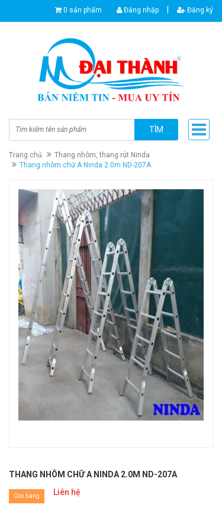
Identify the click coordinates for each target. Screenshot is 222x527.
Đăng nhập (138, 10)
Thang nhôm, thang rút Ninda (102, 155)
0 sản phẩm (82, 10)
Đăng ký (195, 10)
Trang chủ (25, 155)
